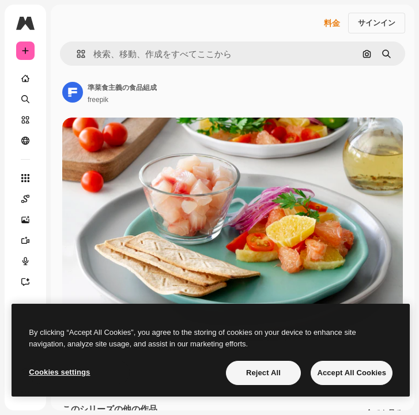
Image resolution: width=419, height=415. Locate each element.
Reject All (263, 372)
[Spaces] (25, 199)
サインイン (376, 22)
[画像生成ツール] (25, 219)
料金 (332, 23)
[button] (76, 54)
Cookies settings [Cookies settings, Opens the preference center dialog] (59, 372)
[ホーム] (25, 78)
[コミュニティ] (25, 140)
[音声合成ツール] (25, 261)
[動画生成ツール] (25, 240)
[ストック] (25, 120)
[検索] (25, 99)
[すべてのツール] (25, 178)
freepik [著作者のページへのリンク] (98, 100)
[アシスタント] (25, 282)
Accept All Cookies (351, 372)
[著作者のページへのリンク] (72, 92)
